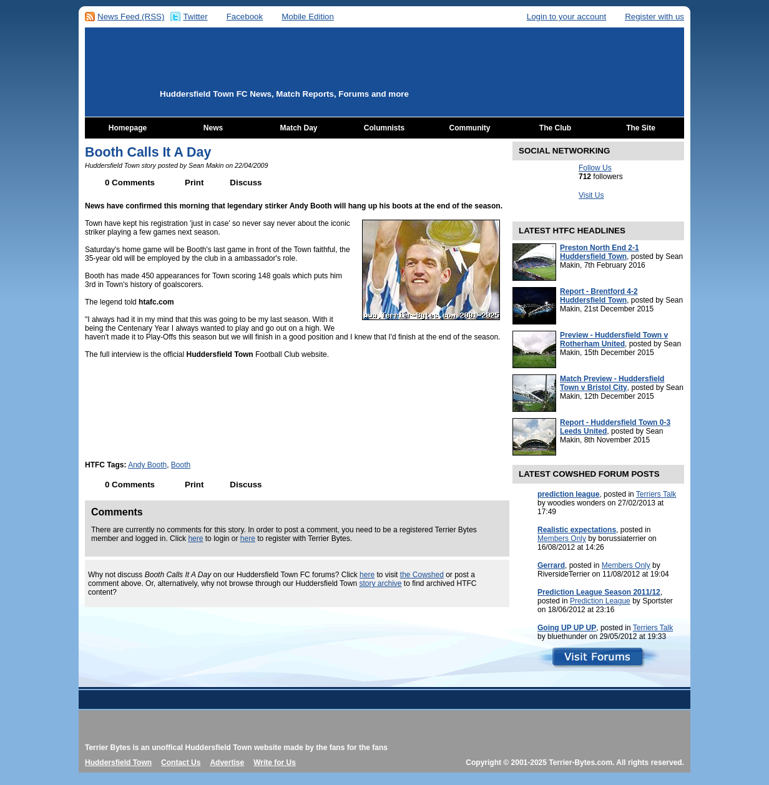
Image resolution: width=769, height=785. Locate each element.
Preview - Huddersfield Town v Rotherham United (614, 339)
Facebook (245, 16)
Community (470, 128)
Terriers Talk (656, 494)
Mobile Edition (308, 16)
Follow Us (595, 167)
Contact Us (180, 762)
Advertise (227, 762)
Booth (180, 465)
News (213, 128)
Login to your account (566, 16)
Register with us (654, 16)
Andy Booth (147, 465)
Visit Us (591, 195)
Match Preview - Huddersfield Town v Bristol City (612, 383)
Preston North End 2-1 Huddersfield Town (599, 252)
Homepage (128, 128)
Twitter (195, 16)
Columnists (384, 128)
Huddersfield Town (118, 762)
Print (194, 182)
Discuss (246, 182)
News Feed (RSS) (130, 16)
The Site (640, 128)
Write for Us (274, 762)
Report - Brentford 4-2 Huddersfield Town (599, 296)
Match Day (298, 128)
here (195, 538)
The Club (555, 128)
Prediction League (600, 601)
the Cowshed (422, 574)
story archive (380, 583)
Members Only (561, 538)
